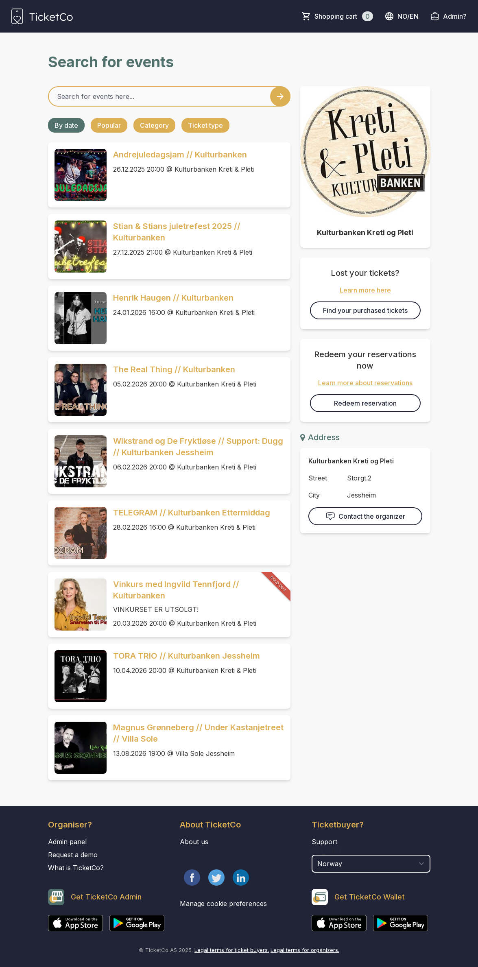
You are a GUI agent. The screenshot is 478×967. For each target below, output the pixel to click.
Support (324, 842)
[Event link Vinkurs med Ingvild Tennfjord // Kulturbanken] (77, 604)
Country (327, 851)
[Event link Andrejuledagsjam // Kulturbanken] (77, 174)
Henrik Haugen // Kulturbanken (173, 298)
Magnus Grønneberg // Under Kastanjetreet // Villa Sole (198, 733)
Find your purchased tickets (365, 310)
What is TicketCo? (76, 868)
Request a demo (73, 855)
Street (317, 478)
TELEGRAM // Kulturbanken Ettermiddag (191, 512)
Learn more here (365, 290)
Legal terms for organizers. (305, 950)
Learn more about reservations (365, 383)
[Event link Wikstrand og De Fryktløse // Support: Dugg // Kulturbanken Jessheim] (77, 461)
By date (66, 125)
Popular (109, 125)
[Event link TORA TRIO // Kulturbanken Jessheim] (77, 676)
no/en (401, 16)
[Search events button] (280, 96)
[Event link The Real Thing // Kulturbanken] (77, 389)
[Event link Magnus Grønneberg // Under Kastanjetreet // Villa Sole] (77, 747)
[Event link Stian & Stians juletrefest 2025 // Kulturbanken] (77, 246)
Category (154, 125)
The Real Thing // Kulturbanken (174, 369)
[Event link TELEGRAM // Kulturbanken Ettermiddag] (77, 532)
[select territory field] (371, 864)
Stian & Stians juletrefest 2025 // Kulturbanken (176, 231)
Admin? (455, 16)
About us (194, 842)
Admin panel (67, 842)
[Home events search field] (169, 96)
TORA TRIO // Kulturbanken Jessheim (186, 656)
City (314, 495)
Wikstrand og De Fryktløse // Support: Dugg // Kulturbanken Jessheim (198, 446)
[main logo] (42, 16)
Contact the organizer (365, 516)
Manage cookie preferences (223, 903)
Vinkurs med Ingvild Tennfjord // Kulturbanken (176, 589)
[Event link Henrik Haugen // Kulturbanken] (77, 318)
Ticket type (205, 125)
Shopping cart (343, 16)
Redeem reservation (365, 403)
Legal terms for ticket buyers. (231, 950)
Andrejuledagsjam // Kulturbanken (180, 154)
